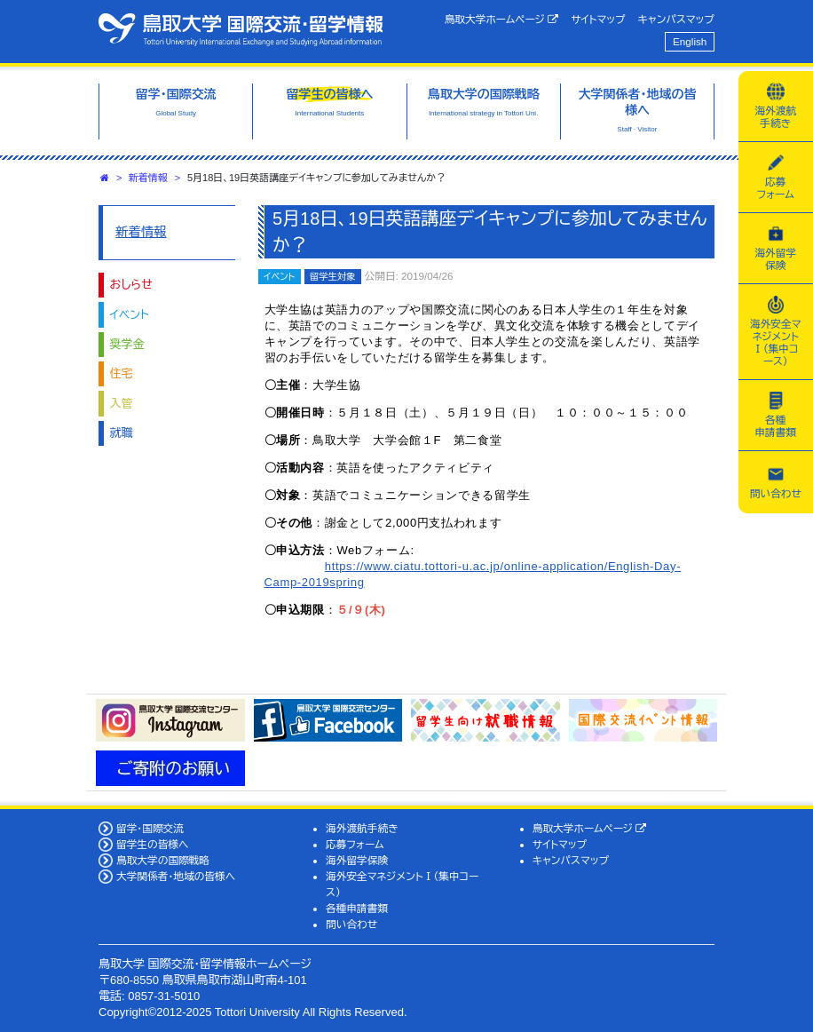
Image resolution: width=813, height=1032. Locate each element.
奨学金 (127, 344)
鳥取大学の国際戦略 (162, 860)
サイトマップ (598, 19)
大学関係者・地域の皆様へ (175, 876)
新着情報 (148, 177)
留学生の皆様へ (152, 844)
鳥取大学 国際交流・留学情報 (241, 29)
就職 (121, 433)
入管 (121, 403)
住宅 (121, 373)
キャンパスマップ (676, 19)
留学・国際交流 (150, 828)
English (689, 41)
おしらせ (131, 284)
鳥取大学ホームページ (502, 19)
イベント (129, 315)
